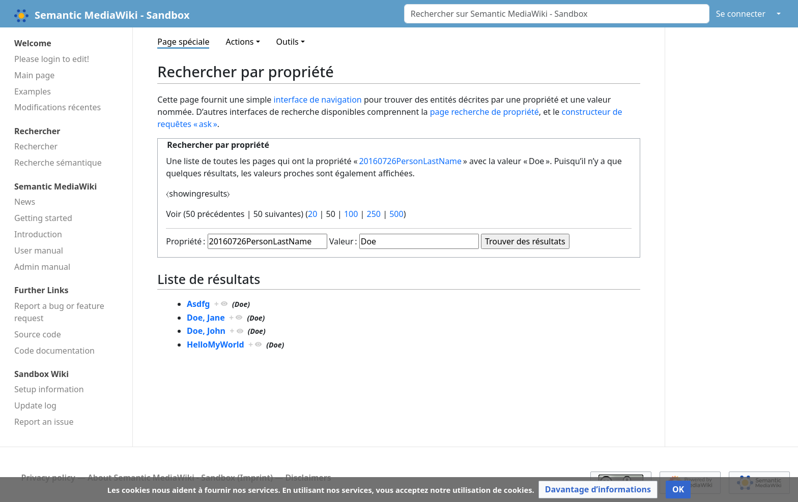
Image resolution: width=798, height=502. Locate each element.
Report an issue (43, 421)
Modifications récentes (57, 107)
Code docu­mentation (54, 350)
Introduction (38, 234)
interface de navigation (318, 99)
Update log (35, 405)
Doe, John (206, 330)
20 (312, 213)
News (24, 201)
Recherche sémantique (58, 162)
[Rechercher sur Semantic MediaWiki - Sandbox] (556, 13)
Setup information (49, 389)
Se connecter (740, 13)
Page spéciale (183, 41)
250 (374, 213)
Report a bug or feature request (59, 312)
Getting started (43, 218)
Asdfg (198, 303)
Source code (37, 334)
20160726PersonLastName (410, 161)
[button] (598, 489)
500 (396, 213)
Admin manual (42, 266)
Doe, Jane (206, 317)
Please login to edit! (51, 59)
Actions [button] (239, 41)
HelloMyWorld (215, 344)
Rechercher (36, 146)
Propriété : (185, 241)
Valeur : (343, 241)
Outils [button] (287, 41)
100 (351, 213)
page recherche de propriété (484, 111)
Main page (34, 75)
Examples (32, 91)
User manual (38, 250)
